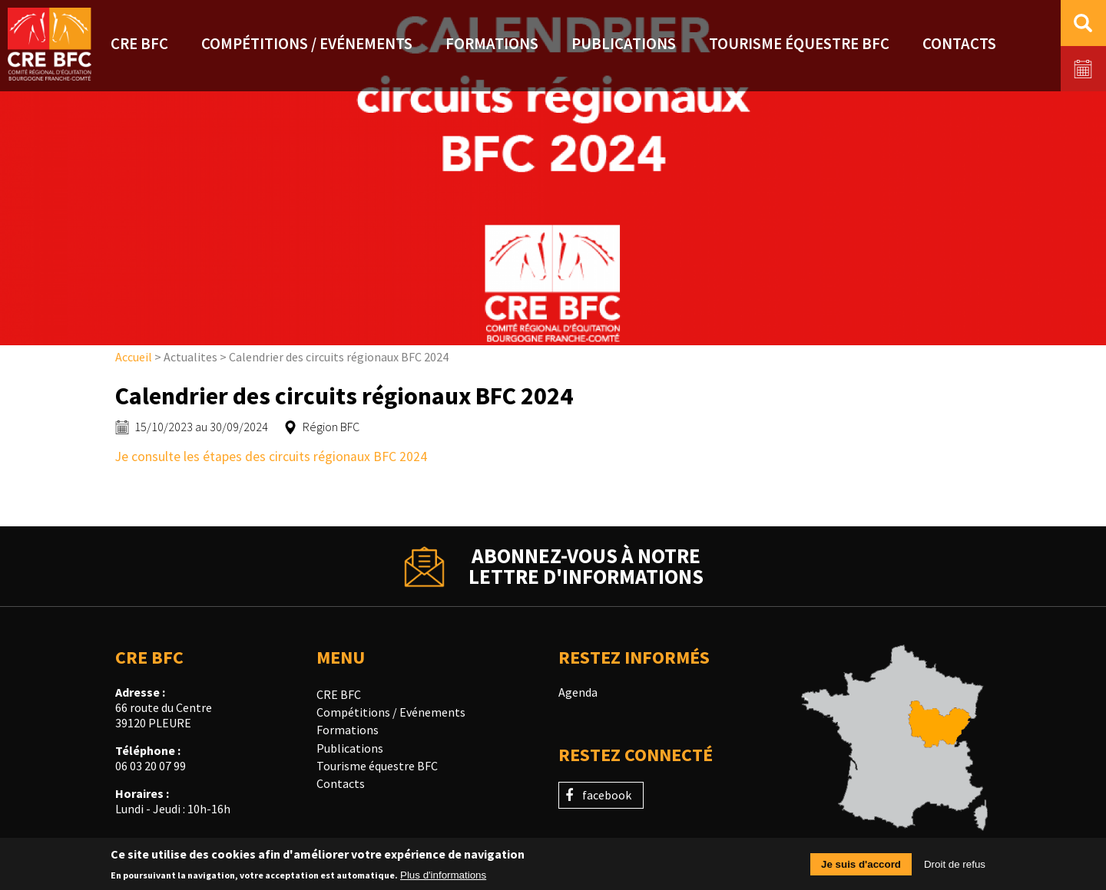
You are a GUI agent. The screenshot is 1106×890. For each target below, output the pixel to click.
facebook (606, 795)
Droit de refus (954, 868)
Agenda (578, 692)
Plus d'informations (443, 879)
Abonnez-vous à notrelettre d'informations (586, 566)
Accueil (133, 356)
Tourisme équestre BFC (377, 765)
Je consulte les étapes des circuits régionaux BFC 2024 (272, 456)
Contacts (340, 783)
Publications (349, 748)
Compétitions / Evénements (390, 712)
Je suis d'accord (861, 868)
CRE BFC (338, 694)
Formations (347, 729)
